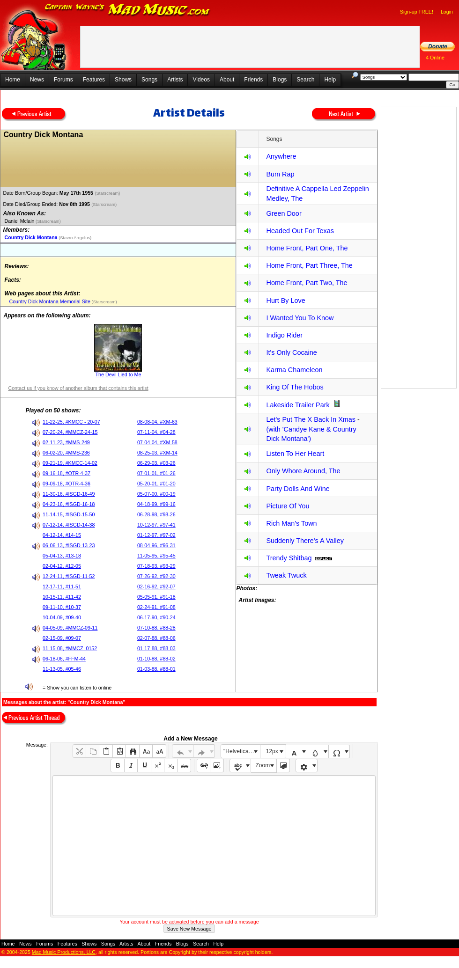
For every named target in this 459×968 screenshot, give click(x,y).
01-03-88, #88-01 (156, 669)
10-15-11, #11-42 (62, 597)
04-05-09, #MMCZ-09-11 (70, 628)
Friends (253, 79)
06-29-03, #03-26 (156, 463)
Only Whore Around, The (303, 471)
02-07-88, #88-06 (156, 638)
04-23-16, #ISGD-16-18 (69, 504)
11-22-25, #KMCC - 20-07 (71, 422)
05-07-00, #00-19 (156, 494)
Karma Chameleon (294, 370)
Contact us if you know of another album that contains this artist (78, 388)
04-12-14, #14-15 (62, 535)
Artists (175, 79)
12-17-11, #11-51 (62, 586)
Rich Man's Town (291, 523)
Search (305, 79)
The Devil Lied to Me (118, 374)
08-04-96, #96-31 (156, 545)
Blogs (280, 79)
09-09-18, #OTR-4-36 (66, 483)
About (227, 79)
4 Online (435, 57)
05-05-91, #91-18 (156, 597)
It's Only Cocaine (291, 352)
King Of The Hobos (294, 387)
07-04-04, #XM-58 (157, 442)
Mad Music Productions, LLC (64, 952)
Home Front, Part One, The (307, 248)
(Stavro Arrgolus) (75, 237)
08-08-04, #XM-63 (157, 422)
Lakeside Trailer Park (297, 405)
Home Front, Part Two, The (306, 282)
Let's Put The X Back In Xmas (310, 419)
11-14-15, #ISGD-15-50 (69, 514)
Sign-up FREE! (416, 12)
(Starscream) (108, 193)
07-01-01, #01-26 (156, 473)
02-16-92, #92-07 (156, 586)
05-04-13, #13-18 (62, 555)
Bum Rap (280, 174)
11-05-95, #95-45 (156, 555)
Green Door (283, 213)
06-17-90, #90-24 (156, 617)
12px (272, 751)
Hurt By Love (285, 300)
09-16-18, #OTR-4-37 (66, 473)
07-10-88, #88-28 (156, 628)
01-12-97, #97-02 (156, 535)
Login (447, 12)
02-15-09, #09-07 (62, 638)
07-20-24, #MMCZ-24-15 (70, 432)
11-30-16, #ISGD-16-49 (69, 494)
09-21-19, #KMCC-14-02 (70, 463)
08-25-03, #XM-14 (157, 452)
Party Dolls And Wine (297, 488)
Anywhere (281, 156)
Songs (149, 79)
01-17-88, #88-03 (156, 648)
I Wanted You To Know (299, 318)
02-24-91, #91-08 (156, 607)
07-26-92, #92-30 (156, 576)
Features (94, 79)
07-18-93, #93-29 (156, 566)
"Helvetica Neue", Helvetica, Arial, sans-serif (241, 751)
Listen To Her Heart (295, 453)
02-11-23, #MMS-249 (66, 442)
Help (330, 79)
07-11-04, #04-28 (156, 432)
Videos (200, 79)
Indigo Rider (284, 335)
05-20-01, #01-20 (156, 483)
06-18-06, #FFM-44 (64, 658)
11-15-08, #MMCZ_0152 (70, 648)
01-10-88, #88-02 (156, 658)
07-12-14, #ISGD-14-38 (69, 525)
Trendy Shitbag (288, 558)
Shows (123, 79)
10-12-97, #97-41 (156, 525)
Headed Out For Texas (300, 231)
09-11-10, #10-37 (62, 607)
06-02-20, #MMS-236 (66, 452)
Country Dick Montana (30, 237)
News (37, 79)
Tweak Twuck (286, 575)
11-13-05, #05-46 (62, 669)
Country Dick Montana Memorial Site (49, 301)
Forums (63, 79)
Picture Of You (287, 506)
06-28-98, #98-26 (156, 514)
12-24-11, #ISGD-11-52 (69, 576)
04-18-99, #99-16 (156, 504)
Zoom (263, 765)
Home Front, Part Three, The (309, 265)
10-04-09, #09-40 (62, 617)
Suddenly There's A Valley (304, 540)
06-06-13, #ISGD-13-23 (69, 545)
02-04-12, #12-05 (62, 566)
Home (12, 79)
